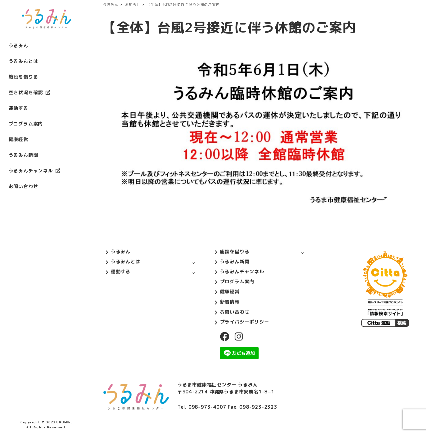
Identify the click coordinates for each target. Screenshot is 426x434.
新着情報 (230, 302)
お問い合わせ (235, 312)
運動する (120, 271)
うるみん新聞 (235, 261)
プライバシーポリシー (244, 322)
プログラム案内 (237, 281)
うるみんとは (125, 261)
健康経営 (230, 291)
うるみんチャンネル (242, 271)
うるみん (120, 251)
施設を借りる (235, 251)
